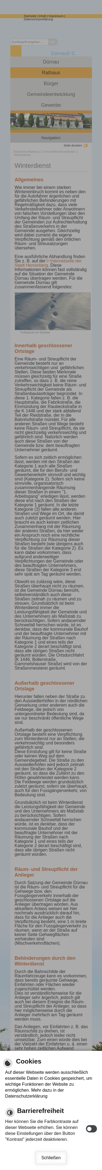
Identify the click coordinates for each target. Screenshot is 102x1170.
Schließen (51, 1157)
